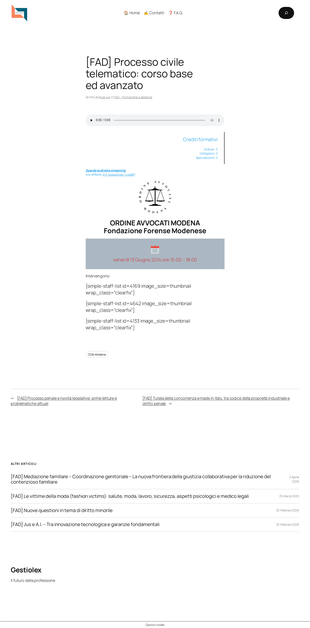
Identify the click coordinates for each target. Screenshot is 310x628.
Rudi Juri (104, 97)
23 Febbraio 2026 (287, 510)
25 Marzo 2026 (289, 496)
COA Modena (97, 354)
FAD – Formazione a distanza (133, 97)
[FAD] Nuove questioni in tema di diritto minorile (62, 510)
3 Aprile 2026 (294, 479)
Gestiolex (26, 570)
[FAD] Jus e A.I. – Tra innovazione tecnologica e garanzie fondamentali (85, 524)
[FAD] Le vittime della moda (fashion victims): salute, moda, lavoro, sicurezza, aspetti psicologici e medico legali (130, 496)
